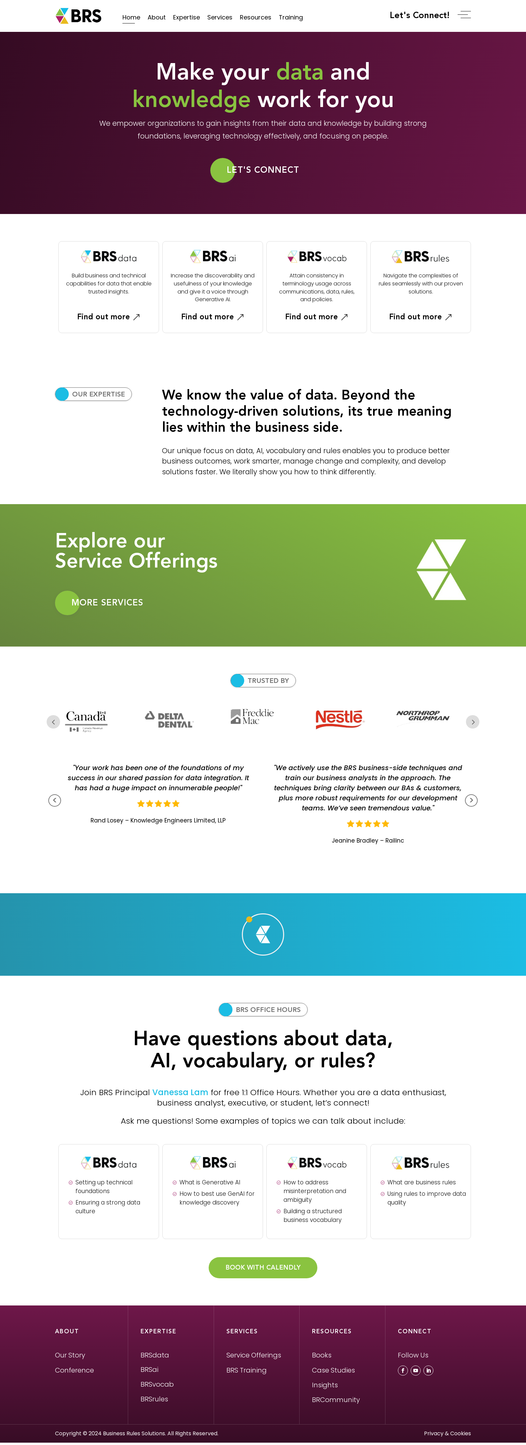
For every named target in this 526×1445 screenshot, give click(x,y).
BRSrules (154, 1401)
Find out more (103, 318)
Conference (74, 1373)
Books (321, 1357)
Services (219, 17)
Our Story (70, 1357)
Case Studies (333, 1373)
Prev (53, 723)
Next (472, 723)
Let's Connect (263, 170)
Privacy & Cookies (447, 1436)
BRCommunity (336, 1402)
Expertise (186, 17)
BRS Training (246, 1373)
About (157, 17)
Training (291, 17)
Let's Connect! (424, 15)
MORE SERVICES (108, 604)
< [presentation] (55, 802)
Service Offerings (253, 1357)
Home (131, 17)
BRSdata (155, 1357)
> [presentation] (471, 802)
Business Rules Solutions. (134, 1436)
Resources (255, 17)
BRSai (149, 1372)
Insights (325, 1387)
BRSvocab (157, 1387)
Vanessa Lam (180, 1094)
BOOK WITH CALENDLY (263, 1270)
